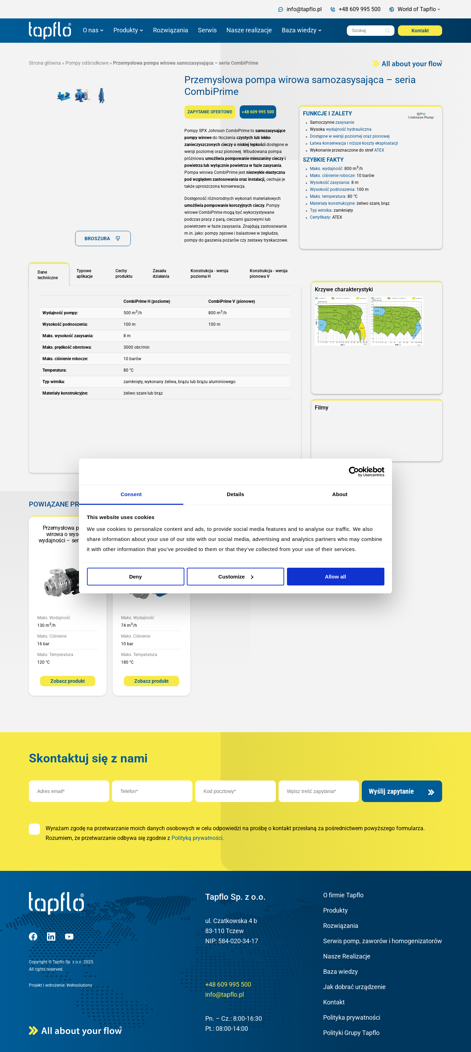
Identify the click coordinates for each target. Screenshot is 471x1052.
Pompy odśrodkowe (87, 63)
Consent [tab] (131, 494)
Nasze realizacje (249, 30)
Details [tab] (235, 494)
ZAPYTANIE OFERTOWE (209, 112)
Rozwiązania (170, 30)
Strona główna (45, 63)
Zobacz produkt (67, 681)
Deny (135, 577)
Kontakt (420, 30)
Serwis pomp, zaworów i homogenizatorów (382, 941)
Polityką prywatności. (197, 838)
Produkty (125, 30)
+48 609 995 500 (258, 112)
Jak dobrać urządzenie (354, 986)
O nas (90, 30)
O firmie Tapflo (343, 895)
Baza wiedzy (299, 30)
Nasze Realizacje (346, 956)
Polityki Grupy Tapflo (351, 1032)
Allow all (335, 577)
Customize (235, 577)
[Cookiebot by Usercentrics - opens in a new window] (354, 472)
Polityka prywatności (351, 1017)
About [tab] (340, 494)
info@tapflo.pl (224, 994)
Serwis (207, 30)
